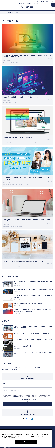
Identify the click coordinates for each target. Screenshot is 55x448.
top (3, 12)
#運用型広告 (6, 226)
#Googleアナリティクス (7, 369)
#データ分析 (37, 367)
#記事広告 (18, 267)
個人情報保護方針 (15, 396)
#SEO (3, 367)
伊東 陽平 (49, 59)
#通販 (4, 267)
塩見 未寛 (49, 263)
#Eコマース (25, 267)
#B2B (15, 369)
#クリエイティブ (10, 102)
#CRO (17, 62)
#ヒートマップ (23, 62)
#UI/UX (12, 62)
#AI (4, 102)
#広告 (20, 226)
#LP (4, 62)
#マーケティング (7, 143)
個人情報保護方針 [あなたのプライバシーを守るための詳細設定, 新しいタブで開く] (12, 437)
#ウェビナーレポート (17, 184)
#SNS (29, 367)
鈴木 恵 (50, 99)
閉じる (26, 442)
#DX (43, 367)
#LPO (8, 62)
